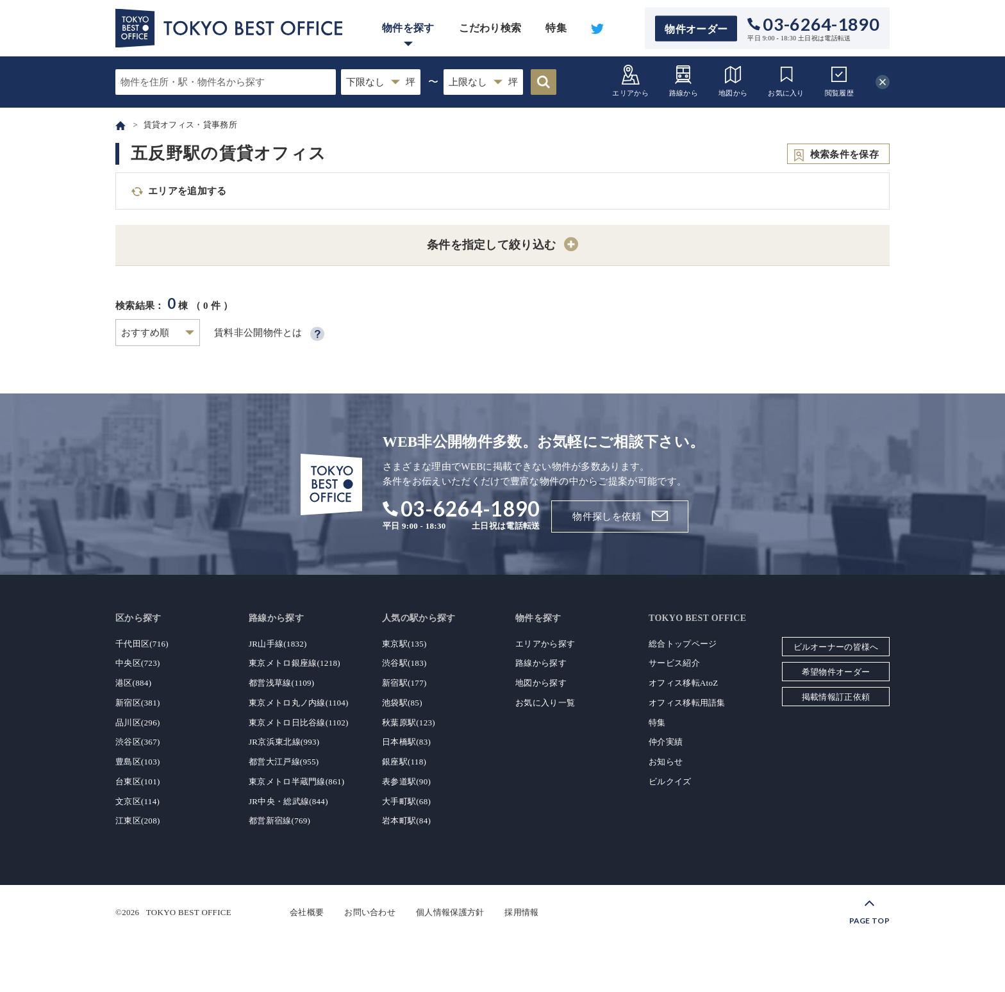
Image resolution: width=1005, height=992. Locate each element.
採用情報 (521, 912)
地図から (732, 80)
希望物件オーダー (836, 672)
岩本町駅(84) (406, 820)
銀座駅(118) (404, 761)
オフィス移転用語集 (687, 702)
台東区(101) (137, 781)
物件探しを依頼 (606, 516)
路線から (683, 80)
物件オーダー (696, 28)
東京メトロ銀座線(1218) (294, 663)
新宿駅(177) (404, 683)
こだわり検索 (490, 27)
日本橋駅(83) (406, 742)
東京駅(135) (404, 644)
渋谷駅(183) (404, 663)
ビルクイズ (670, 781)
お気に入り (786, 80)
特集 (556, 27)
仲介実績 (666, 742)
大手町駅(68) (406, 801)
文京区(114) (137, 801)
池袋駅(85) (402, 702)
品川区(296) (137, 722)
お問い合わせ (369, 912)
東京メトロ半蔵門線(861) (296, 781)
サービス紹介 (674, 663)
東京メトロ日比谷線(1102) (299, 722)
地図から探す (541, 683)
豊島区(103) (137, 761)
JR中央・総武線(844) (288, 801)
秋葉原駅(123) (408, 722)
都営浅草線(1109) (281, 683)
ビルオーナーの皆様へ (836, 647)
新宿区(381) (137, 702)
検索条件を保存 (844, 154)
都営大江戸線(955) (284, 761)
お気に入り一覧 (545, 702)
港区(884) (133, 683)
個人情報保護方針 (450, 912)
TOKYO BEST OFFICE (188, 912)
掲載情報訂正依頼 (836, 697)
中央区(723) (137, 663)
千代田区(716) (142, 644)
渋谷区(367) (137, 742)
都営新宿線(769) (279, 820)
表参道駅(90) (406, 781)
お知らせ (666, 761)
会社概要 (307, 912)
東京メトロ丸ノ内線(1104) (299, 702)
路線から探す (541, 663)
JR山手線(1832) (278, 644)
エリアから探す (545, 644)
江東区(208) (137, 820)
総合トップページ (683, 644)
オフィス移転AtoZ (683, 683)
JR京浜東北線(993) (284, 742)
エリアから (630, 80)
